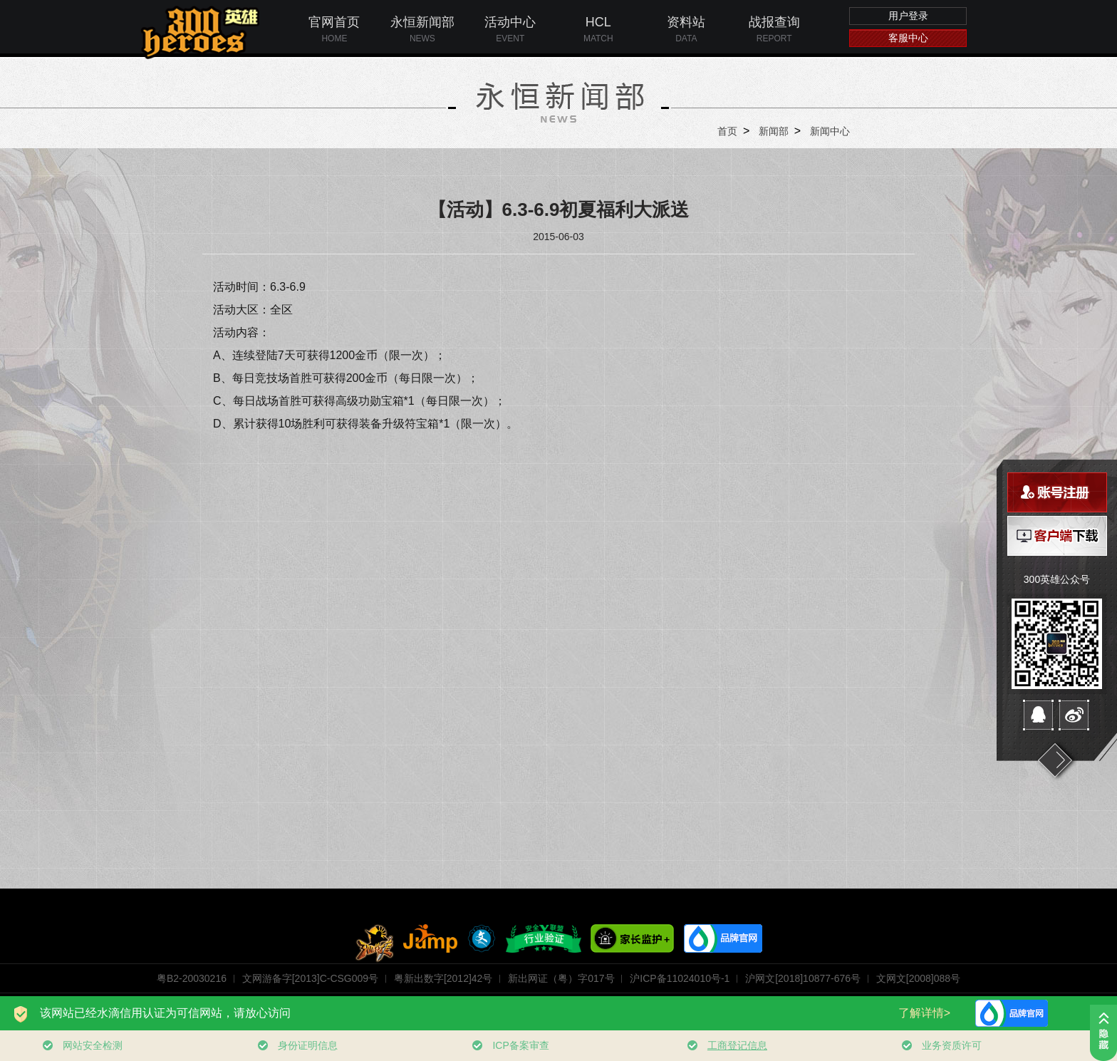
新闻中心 (830, 131)
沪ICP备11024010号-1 (679, 978)
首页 (727, 131)
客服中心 (908, 37)
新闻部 (774, 131)
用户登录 (908, 15)
